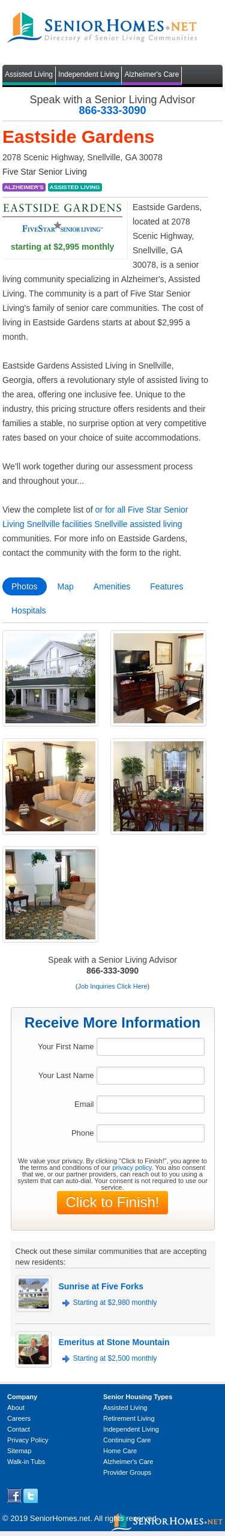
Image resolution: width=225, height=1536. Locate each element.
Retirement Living (129, 1418)
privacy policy (131, 1167)
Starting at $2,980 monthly (115, 1302)
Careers (19, 1418)
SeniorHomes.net (60, 1518)
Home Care (120, 1450)
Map (66, 586)
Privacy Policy (27, 1440)
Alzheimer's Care (151, 74)
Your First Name (66, 1046)
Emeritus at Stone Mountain (114, 1342)
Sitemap (19, 1450)
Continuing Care (127, 1440)
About (16, 1407)
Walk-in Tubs (26, 1461)
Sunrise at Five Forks (101, 1286)
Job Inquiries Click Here (112, 986)
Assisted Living (29, 74)
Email (84, 1104)
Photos (24, 586)
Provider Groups (127, 1472)
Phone (82, 1132)
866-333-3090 (112, 110)
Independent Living (88, 74)
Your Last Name (66, 1075)
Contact (18, 1429)
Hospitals (28, 610)
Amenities (112, 586)
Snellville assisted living (138, 524)
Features (166, 586)
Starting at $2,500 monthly (115, 1358)
